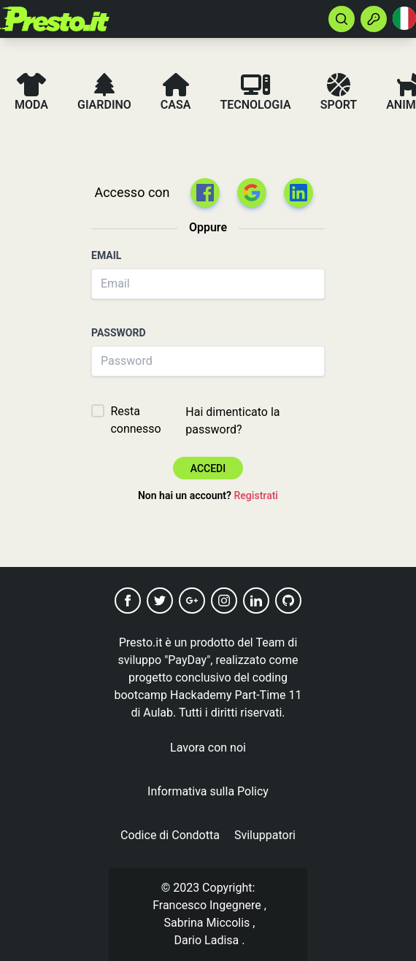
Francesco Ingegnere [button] (207, 905)
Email (106, 255)
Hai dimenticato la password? (232, 420)
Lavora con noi (208, 747)
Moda (31, 92)
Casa (176, 92)
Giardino (104, 92)
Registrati (256, 495)
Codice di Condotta (170, 835)
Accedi (208, 468)
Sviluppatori (265, 835)
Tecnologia (255, 92)
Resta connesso (135, 420)
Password (118, 333)
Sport (339, 92)
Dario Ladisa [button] (207, 940)
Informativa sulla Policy (208, 791)
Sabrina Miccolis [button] (207, 923)
